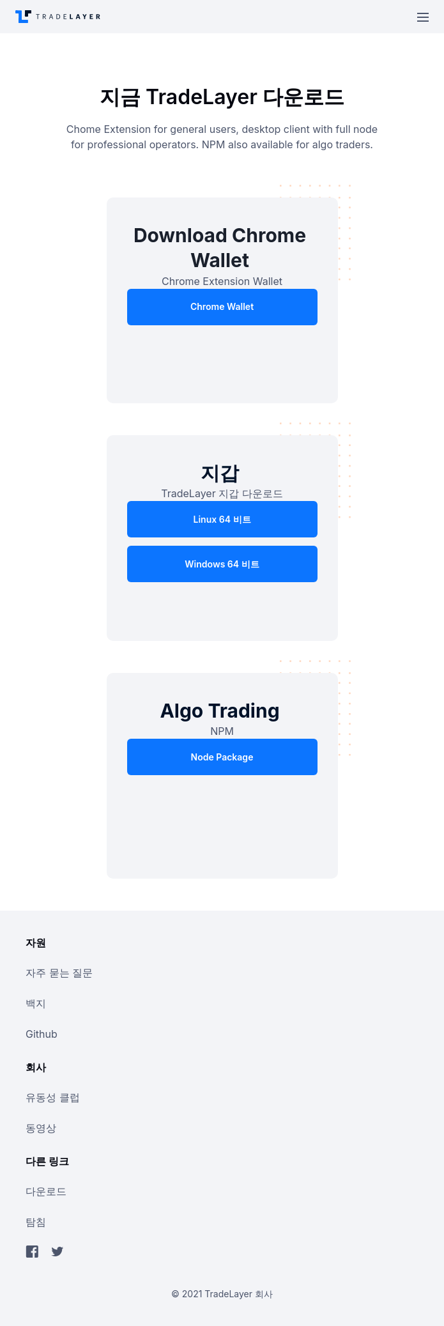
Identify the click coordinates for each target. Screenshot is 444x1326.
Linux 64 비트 (221, 519)
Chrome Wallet (222, 306)
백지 (36, 1003)
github (41, 1034)
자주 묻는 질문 (59, 972)
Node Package (222, 757)
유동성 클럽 (53, 1097)
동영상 (41, 1128)
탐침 (36, 1221)
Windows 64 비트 (222, 564)
